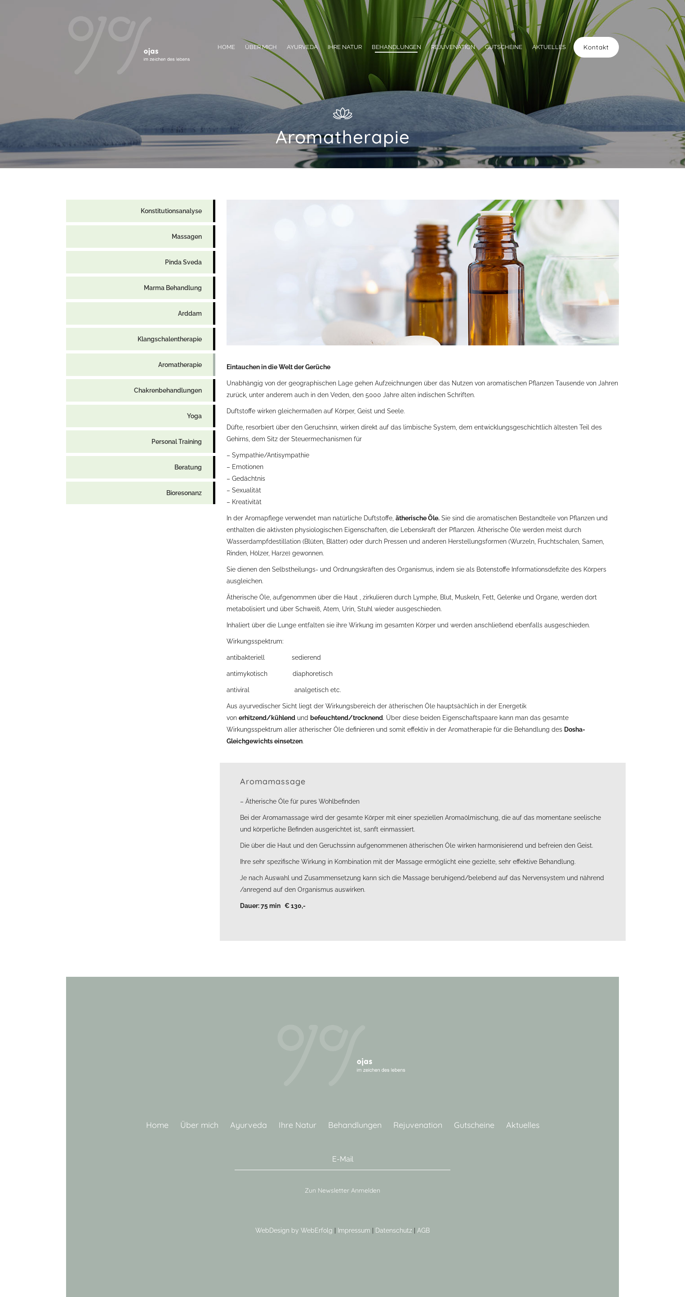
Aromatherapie (180, 364)
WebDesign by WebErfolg (294, 1230)
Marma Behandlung (173, 287)
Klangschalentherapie (170, 339)
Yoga (194, 416)
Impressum (354, 1230)
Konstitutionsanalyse (171, 211)
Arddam (190, 313)
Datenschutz (393, 1230)
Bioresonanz (184, 492)
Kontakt (596, 47)
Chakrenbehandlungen (168, 390)
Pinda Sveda (183, 262)
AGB (423, 1230)
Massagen (187, 236)
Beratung (188, 467)
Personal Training (176, 441)
